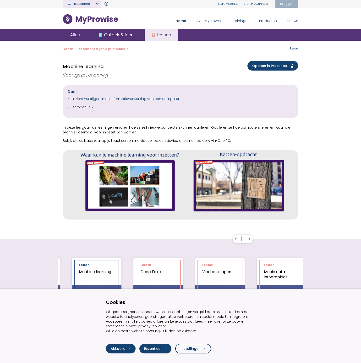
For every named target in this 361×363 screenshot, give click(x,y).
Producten (268, 20)
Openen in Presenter (273, 66)
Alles (75, 35)
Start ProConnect (256, 4)
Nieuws (292, 20)
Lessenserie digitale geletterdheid (103, 49)
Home (181, 20)
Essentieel (155, 348)
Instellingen (193, 348)
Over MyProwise (209, 20)
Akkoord (121, 348)
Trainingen (241, 20)
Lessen (68, 49)
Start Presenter (228, 4)
